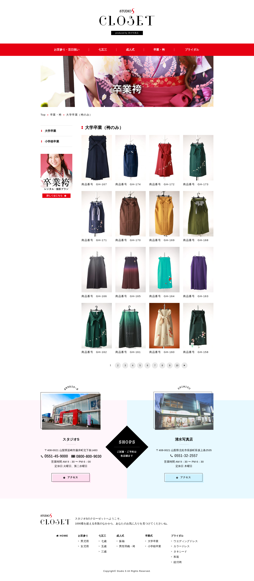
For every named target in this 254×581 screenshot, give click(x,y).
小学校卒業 (52, 141)
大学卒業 (50, 130)
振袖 (121, 541)
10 (177, 365)
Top (43, 114)
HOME (62, 535)
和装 (176, 556)
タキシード (180, 551)
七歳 (104, 541)
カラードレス (182, 546)
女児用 (85, 546)
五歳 (104, 546)
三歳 (104, 551)
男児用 (85, 541)
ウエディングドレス (186, 541)
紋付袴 (178, 562)
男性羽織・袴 (127, 546)
